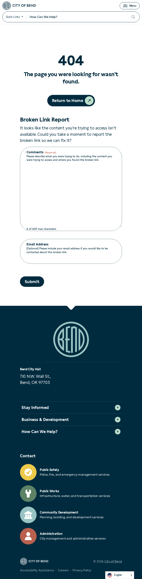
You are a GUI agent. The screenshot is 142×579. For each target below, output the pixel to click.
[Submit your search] (133, 17)
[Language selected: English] (119, 575)
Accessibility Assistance (37, 570)
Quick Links (13, 16)
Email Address (37, 244)
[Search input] (76, 17)
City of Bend (113, 561)
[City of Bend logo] (19, 6)
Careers (63, 570)
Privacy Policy (82, 570)
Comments (41, 152)
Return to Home (67, 100)
